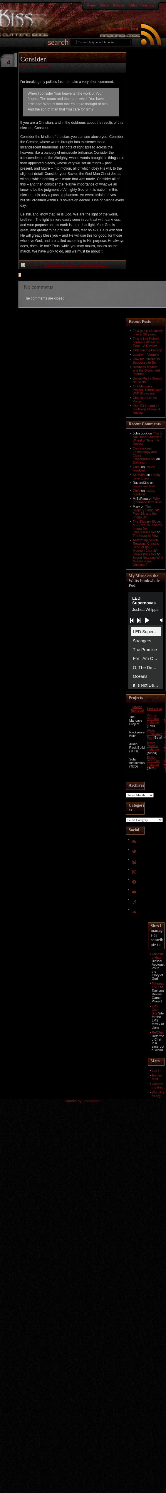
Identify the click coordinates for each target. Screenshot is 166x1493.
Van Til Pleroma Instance (153, 718)
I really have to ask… (146, 476)
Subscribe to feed (123, 29)
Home (91, 5)
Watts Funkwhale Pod (154, 734)
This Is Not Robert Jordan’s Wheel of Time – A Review (146, 342)
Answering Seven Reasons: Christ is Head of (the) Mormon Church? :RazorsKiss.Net (146, 547)
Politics (101, 265)
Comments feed (157, 1085)
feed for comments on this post (49, 275)
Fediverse (154, 708)
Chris (136, 467)
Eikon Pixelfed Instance (153, 745)
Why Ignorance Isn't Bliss (147, 500)
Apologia (71, 265)
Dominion (139, 462)
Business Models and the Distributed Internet (146, 370)
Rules (132, 5)
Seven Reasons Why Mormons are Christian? (148, 561)
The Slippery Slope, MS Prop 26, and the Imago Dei (146, 512)
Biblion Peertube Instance (153, 761)
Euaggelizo (87, 265)
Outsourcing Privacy (147, 350)
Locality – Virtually (146, 354)
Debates (119, 5)
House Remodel (137, 708)
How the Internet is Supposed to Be (146, 360)
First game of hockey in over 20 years (148, 332)
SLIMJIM (139, 475)
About (104, 5)
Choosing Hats (158, 955)
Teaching (147, 5)
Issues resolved (144, 468)
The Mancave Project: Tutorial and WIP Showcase (147, 389)
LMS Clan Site (155, 1009)
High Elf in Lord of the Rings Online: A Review (146, 409)
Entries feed (157, 1077)
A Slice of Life (53, 265)
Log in (156, 1070)
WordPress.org (158, 1094)
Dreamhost (92, 1101)
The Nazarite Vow (145, 535)
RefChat (158, 1032)
